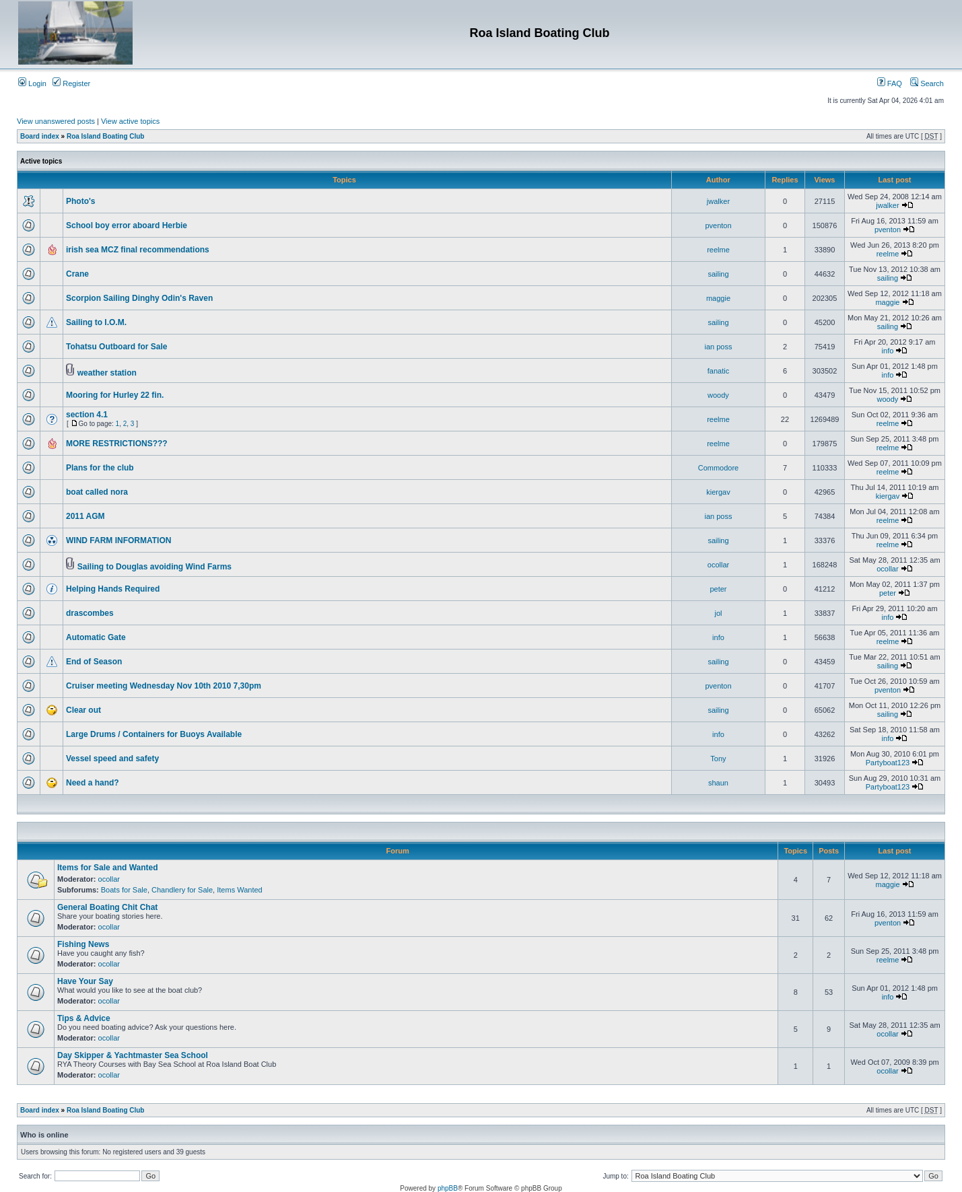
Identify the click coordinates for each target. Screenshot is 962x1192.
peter (718, 589)
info (888, 351)
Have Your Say (85, 981)
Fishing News (83, 944)
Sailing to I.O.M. (96, 322)
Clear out (83, 710)
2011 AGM (85, 516)
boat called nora (97, 492)
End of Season (94, 661)
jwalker (718, 201)
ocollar (718, 565)
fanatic (718, 371)
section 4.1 (87, 414)
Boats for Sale (124, 890)
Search (927, 83)
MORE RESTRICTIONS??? (117, 443)
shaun (718, 783)
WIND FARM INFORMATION (118, 540)
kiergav (718, 492)
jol (718, 613)
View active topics (130, 121)
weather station (107, 373)
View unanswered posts (56, 121)
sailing (718, 274)
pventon (718, 225)
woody (718, 395)
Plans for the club (100, 467)
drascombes (90, 613)
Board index (39, 136)
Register (71, 83)
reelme (718, 250)
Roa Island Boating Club (106, 136)
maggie (718, 298)
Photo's (81, 201)
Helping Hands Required (113, 589)
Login (32, 83)
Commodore (718, 468)
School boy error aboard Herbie (126, 225)
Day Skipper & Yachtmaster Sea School (132, 1055)
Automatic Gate (96, 637)
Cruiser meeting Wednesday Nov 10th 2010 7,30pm (163, 686)
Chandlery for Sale (182, 890)
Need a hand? (92, 782)
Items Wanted (239, 890)
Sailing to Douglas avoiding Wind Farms (154, 566)
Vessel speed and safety (112, 758)
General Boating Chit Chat (107, 907)
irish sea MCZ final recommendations (137, 249)
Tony (718, 759)
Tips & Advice (83, 1018)
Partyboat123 (887, 763)
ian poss (718, 347)
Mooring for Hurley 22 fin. (115, 395)
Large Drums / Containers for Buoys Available (154, 734)
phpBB (448, 1188)
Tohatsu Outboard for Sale (116, 346)
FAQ (889, 83)
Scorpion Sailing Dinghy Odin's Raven (139, 298)
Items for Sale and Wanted (107, 867)
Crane (77, 274)
